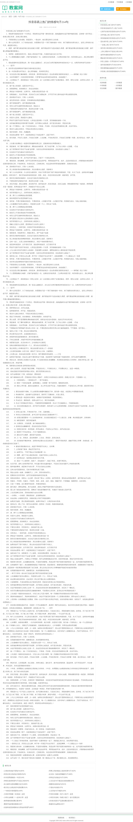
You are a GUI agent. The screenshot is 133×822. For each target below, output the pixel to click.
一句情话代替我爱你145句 (13, 791)
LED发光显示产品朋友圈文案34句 (61, 801)
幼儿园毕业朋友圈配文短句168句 (15, 784)
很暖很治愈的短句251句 (57, 784)
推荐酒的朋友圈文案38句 (13, 801)
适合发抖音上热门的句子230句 (111, 41)
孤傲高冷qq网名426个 (57, 804)
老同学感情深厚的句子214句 (110, 55)
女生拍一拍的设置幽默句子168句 (60, 774)
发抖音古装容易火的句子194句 (111, 48)
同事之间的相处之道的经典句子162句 (62, 771)
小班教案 (128, 2)
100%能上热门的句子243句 (110, 35)
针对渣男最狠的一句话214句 (14, 777)
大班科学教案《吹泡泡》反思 (14, 794)
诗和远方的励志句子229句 (58, 777)
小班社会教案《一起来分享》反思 (16, 797)
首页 (10, 16)
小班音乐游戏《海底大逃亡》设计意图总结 (64, 797)
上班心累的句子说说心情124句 (111, 51)
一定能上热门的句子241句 (109, 45)
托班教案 (103, 83)
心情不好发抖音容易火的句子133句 (113, 31)
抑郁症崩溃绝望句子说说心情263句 (16, 781)
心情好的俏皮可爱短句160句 (14, 771)
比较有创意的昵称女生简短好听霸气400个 (19, 807)
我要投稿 (107, 9)
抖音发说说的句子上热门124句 (111, 28)
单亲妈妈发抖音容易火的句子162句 (113, 38)
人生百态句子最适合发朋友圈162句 (61, 781)
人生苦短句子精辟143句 (57, 791)
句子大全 (21, 16)
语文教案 (103, 88)
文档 (15, 16)
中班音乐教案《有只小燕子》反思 (61, 794)
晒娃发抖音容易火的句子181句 (111, 58)
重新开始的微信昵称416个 (13, 804)
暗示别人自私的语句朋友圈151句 (15, 787)
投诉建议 (123, 9)
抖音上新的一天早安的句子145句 (112, 61)
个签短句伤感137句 (56, 787)
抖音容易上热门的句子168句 (110, 25)
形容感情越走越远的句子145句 (111, 68)
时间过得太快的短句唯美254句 (15, 774)
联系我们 (72, 818)
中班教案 (120, 2)
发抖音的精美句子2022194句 (110, 65)
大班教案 (111, 2)
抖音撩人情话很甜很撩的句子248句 (113, 71)
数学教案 (119, 88)
